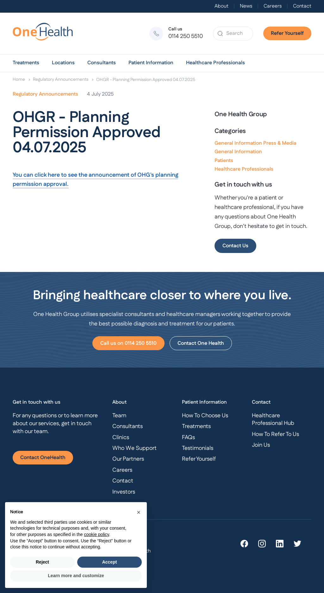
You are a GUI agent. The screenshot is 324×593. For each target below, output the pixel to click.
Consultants (101, 63)
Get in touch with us (36, 402)
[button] (26, 63)
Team (119, 416)
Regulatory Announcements (60, 79)
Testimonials (197, 448)
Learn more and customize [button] (76, 575)
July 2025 (102, 94)
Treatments (26, 63)
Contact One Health (201, 343)
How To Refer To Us (275, 434)
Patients (224, 160)
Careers (273, 6)
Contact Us (235, 245)
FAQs (188, 437)
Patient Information (150, 63)
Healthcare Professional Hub (273, 419)
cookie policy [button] (96, 534)
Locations (63, 63)
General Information (238, 151)
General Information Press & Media (255, 143)
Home (19, 79)
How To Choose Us (205, 416)
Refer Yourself (287, 33)
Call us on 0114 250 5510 (128, 343)
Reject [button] (42, 562)
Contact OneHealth (42, 457)
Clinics (120, 437)
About (221, 6)
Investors (123, 492)
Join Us (261, 445)
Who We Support (134, 448)
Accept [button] (109, 562)
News (246, 6)
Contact (302, 6)
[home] (45, 33)
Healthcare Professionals (215, 63)
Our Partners (128, 459)
